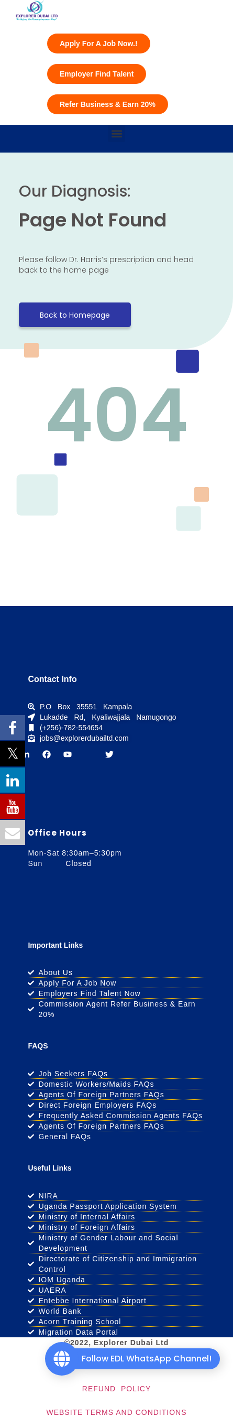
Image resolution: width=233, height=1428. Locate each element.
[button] (116, 133)
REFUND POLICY (116, 1388)
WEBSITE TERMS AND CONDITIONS (116, 1412)
